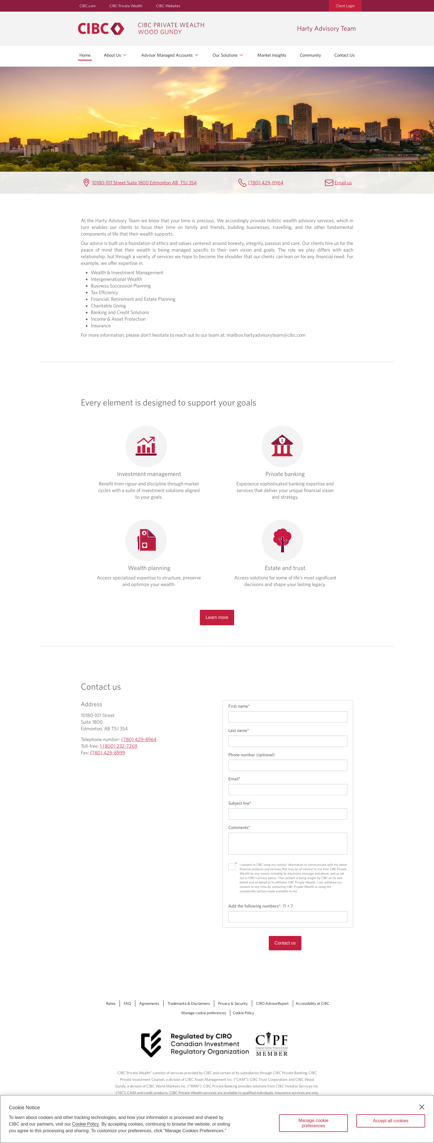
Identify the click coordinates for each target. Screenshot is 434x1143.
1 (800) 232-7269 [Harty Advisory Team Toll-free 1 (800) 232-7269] (118, 746)
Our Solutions (228, 55)
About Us (116, 55)
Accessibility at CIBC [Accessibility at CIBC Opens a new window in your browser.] (312, 1003)
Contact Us (344, 55)
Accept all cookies (390, 1120)
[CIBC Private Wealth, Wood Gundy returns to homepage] (184, 29)
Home (85, 55)
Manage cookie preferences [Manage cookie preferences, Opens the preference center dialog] (313, 1123)
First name (239, 705)
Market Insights (271, 55)
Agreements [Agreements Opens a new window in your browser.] (149, 1003)
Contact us (285, 943)
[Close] (421, 1107)
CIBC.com (87, 6)
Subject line (239, 803)
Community (310, 55)
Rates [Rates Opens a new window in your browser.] (110, 1003)
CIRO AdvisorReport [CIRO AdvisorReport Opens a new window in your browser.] (272, 1003)
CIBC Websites (168, 6)
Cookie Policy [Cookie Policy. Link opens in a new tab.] (243, 1013)
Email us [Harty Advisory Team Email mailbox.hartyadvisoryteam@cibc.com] (343, 182)
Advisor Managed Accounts (170, 55)
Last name (238, 730)
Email (234, 778)
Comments (239, 827)
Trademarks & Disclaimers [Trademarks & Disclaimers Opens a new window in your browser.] (188, 1003)
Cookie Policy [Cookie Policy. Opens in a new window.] (85, 1124)
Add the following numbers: (260, 905)
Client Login (345, 6)
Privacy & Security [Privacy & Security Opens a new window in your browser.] (233, 1003)
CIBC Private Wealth (125, 6)
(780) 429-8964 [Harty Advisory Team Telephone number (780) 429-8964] (265, 182)
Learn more (217, 617)
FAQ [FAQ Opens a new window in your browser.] (127, 1003)
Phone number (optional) (251, 754)
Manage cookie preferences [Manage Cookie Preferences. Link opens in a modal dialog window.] (203, 1013)
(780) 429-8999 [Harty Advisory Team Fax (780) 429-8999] (107, 752)
